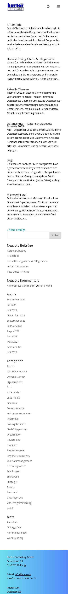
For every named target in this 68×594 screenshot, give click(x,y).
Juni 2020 (12, 352)
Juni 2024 (12, 310)
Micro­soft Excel (16, 195)
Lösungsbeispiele (16, 424)
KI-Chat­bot (14, 25)
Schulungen (13, 471)
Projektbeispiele (16, 450)
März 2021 (13, 341)
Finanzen (12, 403)
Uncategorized (15, 497)
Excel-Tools (13, 397)
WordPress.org (15, 538)
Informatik (12, 418)
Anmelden (12, 522)
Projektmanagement (18, 455)
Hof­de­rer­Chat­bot (16, 250)
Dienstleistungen (16, 376)
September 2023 (16, 320)
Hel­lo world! (45, 285)
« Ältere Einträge (16, 229)
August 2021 (14, 331)
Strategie (12, 482)
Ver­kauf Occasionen (18, 266)
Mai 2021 (12, 336)
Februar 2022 (14, 325)
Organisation (14, 434)
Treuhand (12, 492)
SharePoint (13, 476)
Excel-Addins (14, 392)
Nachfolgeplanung (17, 429)
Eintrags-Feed (14, 527)
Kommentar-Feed (17, 532)
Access (11, 366)
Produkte (12, 445)
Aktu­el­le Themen (18, 89)
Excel (10, 387)
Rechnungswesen (16, 466)
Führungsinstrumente (19, 413)
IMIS (10, 160)
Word (10, 508)
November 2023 (16, 315)
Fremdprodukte (15, 408)
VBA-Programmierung (19, 503)
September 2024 (16, 299)
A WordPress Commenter (21, 285)
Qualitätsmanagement (19, 460)
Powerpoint (13, 439)
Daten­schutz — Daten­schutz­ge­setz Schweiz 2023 (29, 125)
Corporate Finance (17, 371)
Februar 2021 (14, 347)
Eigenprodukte (15, 382)
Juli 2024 (11, 304)
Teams (11, 487)
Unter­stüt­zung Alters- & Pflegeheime (31, 59)
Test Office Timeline (18, 271)
